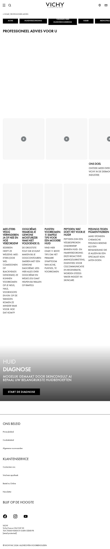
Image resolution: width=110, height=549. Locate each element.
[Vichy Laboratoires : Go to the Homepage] (55, 5)
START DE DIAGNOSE (21, 392)
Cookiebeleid (8, 440)
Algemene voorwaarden (13, 448)
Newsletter (7, 491)
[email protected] (10, 533)
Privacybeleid (8, 431)
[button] (23, 141)
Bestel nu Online (9, 483)
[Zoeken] (9, 5)
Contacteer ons (9, 467)
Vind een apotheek (10, 475)
